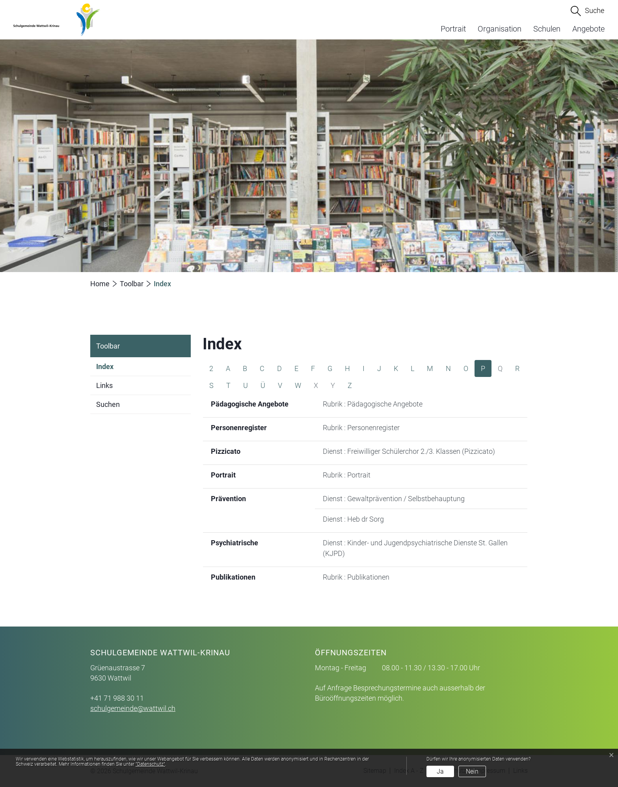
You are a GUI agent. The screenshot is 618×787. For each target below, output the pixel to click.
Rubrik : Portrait (346, 475)
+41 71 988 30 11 (117, 698)
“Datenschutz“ (150, 764)
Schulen (546, 29)
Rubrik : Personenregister (361, 427)
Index (105, 369)
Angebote (588, 29)
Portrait (453, 29)
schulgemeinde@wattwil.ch (132, 708)
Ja (440, 771)
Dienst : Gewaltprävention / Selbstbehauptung (394, 498)
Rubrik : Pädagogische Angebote (373, 404)
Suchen (108, 404)
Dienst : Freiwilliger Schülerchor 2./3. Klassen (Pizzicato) (409, 451)
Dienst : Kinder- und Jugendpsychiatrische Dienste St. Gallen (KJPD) (415, 548)
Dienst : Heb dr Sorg (353, 519)
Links (104, 385)
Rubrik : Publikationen (356, 577)
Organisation (499, 29)
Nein (472, 771)
